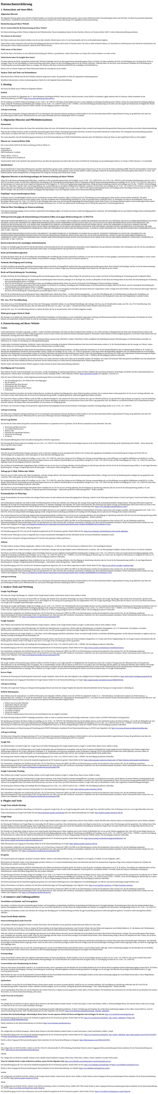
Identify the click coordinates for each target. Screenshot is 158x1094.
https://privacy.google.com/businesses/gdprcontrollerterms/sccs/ (22, 840)
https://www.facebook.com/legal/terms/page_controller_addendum (87, 1011)
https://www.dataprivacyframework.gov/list (36, 892)
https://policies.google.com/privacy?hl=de (88, 789)
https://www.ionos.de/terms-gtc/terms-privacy (39, 98)
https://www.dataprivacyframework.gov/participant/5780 (40, 617)
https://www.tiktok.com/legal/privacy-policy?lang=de (26, 1088)
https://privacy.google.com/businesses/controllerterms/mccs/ (104, 648)
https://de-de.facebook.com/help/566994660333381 (21, 1036)
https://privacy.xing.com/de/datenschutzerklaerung (22, 1050)
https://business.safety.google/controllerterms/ (134, 760)
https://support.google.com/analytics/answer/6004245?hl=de (103, 680)
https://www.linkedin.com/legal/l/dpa (96, 1065)
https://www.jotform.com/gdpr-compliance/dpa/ (117, 565)
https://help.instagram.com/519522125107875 (141, 1035)
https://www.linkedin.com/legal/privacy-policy (94, 1068)
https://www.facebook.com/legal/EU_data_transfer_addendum (104, 1018)
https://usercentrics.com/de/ (89, 374)
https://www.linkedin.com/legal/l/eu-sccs (125, 1065)
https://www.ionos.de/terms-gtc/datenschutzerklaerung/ (130, 728)
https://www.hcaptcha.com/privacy (100, 885)
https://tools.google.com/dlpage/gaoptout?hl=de (136, 676)
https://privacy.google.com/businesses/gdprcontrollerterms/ (103, 838)
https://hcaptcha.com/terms (124, 885)
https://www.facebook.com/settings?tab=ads (119, 1014)
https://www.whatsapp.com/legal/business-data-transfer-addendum (106, 531)
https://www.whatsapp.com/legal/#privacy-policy (111, 506)
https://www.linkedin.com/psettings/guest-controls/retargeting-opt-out (88, 1061)
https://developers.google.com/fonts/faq (51, 813)
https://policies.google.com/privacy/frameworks (100, 760)
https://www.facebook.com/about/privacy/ (57, 1023)
